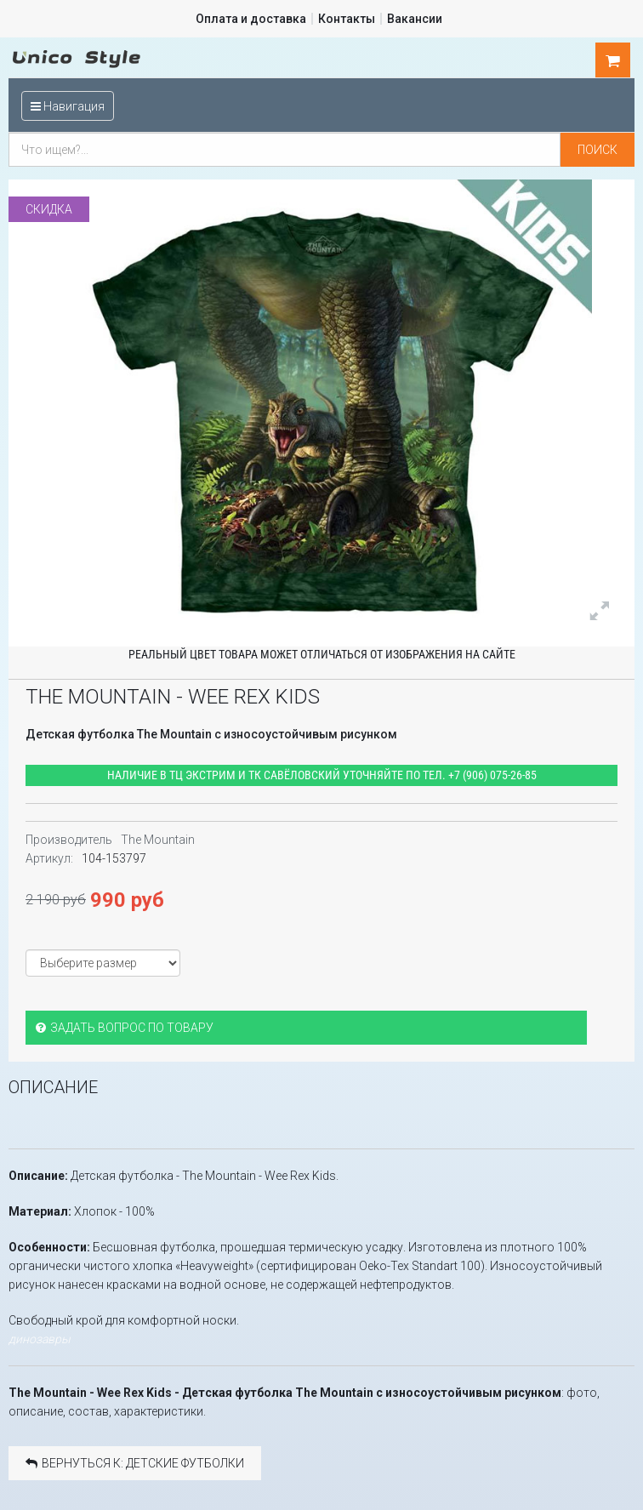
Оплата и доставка (251, 19)
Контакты (346, 19)
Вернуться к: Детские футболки (135, 1462)
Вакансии (414, 19)
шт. (613, 60)
